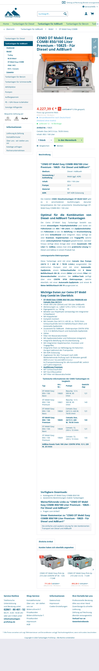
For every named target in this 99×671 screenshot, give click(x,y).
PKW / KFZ (11, 65)
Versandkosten (46, 632)
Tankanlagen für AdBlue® (16, 43)
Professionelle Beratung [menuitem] (82, 600)
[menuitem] (52, 13)
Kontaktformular (13, 137)
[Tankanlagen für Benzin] (77, 23)
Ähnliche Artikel (46, 541)
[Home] (6, 23)
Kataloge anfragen (14, 147)
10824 (60, 411)
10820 (60, 393)
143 (85, 402)
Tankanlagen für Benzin (15, 77)
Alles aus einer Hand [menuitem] (81, 603)
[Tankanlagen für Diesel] (23, 23)
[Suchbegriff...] (52, 13)
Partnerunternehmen (15, 150)
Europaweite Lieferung (46, 2)
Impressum (31, 621)
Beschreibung (45, 154)
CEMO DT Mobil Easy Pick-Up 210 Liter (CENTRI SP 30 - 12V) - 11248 (52, 575)
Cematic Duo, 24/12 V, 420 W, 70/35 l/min (72, 411)
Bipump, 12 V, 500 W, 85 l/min (72, 393)
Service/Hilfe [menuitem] (89, 6)
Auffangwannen (12, 97)
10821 (60, 402)
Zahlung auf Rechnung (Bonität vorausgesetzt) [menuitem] (82, 614)
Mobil (8, 51)
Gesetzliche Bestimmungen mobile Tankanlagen (62, 498)
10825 (60, 420)
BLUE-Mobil (12, 58)
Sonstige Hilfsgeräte (13, 107)
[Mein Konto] (86, 13)
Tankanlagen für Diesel (15, 38)
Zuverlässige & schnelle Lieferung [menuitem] (82, 608)
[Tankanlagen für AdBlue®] (50, 23)
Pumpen (8, 92)
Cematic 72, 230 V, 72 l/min (72, 428)
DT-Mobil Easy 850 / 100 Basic (48, 393)
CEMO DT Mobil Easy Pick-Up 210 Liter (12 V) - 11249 (80, 574)
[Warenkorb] (92, 13)
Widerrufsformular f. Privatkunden (35, 617)
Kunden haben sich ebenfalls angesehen (56, 547)
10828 (60, 429)
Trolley (10, 55)
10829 (60, 438)
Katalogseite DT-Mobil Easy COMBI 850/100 (60, 495)
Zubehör (10, 72)
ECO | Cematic (13, 69)
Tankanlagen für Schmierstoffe (18, 82)
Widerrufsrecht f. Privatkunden (34, 611)
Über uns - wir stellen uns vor (17, 142)
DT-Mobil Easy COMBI (16, 62)
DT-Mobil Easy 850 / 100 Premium (48, 402)
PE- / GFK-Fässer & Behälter (16, 102)
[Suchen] (65, 13)
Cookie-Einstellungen (58, 606)
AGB (28, 624)
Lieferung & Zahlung (15, 133)
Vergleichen (43, 146)
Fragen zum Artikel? (50, 511)
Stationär (10, 48)
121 (85, 393)
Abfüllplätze (10, 87)
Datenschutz (55, 600)
